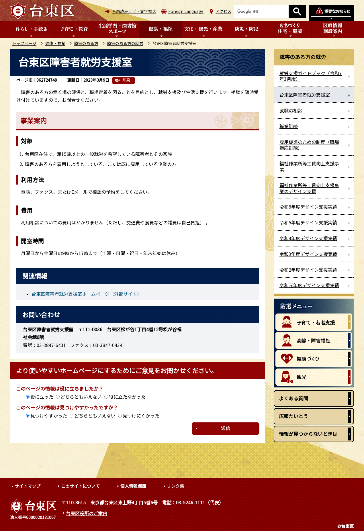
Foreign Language (185, 11)
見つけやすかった (48, 415)
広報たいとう (293, 416)
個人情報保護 (133, 486)
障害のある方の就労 (125, 43)
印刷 (126, 80)
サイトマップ (27, 486)
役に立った (41, 396)
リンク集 (175, 486)
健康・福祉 (55, 43)
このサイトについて (80, 486)
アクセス (223, 11)
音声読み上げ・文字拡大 (134, 11)
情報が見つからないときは (308, 433)
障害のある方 (86, 43)
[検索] (261, 11)
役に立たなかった (127, 396)
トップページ (24, 43)
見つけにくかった (141, 415)
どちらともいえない (81, 396)
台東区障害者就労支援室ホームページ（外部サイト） (87, 293)
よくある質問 (293, 398)
